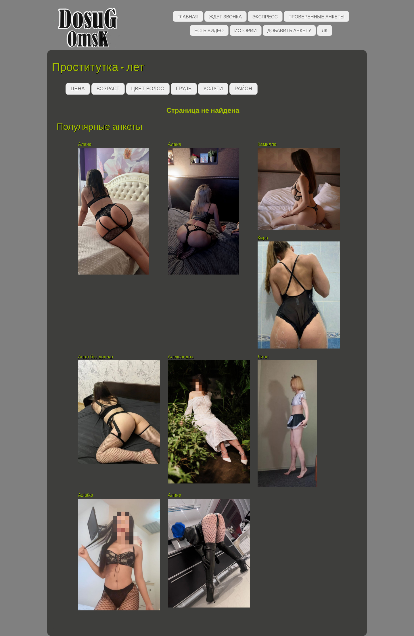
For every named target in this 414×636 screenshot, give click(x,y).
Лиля (263, 356)
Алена (85, 144)
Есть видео (209, 30)
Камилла (267, 144)
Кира (263, 237)
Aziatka (86, 495)
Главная (187, 16)
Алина (175, 495)
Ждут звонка (225, 16)
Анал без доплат (96, 356)
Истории (245, 30)
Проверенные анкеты (316, 16)
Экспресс (265, 16)
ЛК (324, 30)
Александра (181, 356)
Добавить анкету (289, 30)
